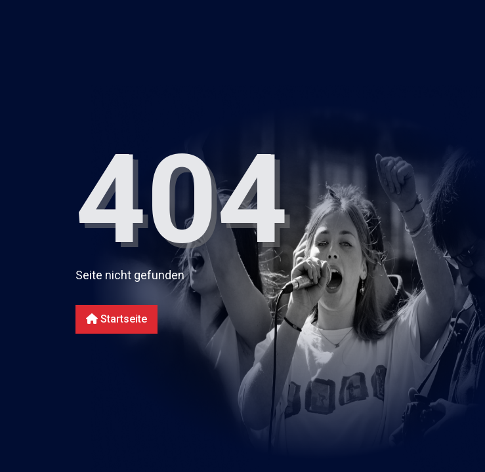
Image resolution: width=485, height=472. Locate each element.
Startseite (116, 319)
